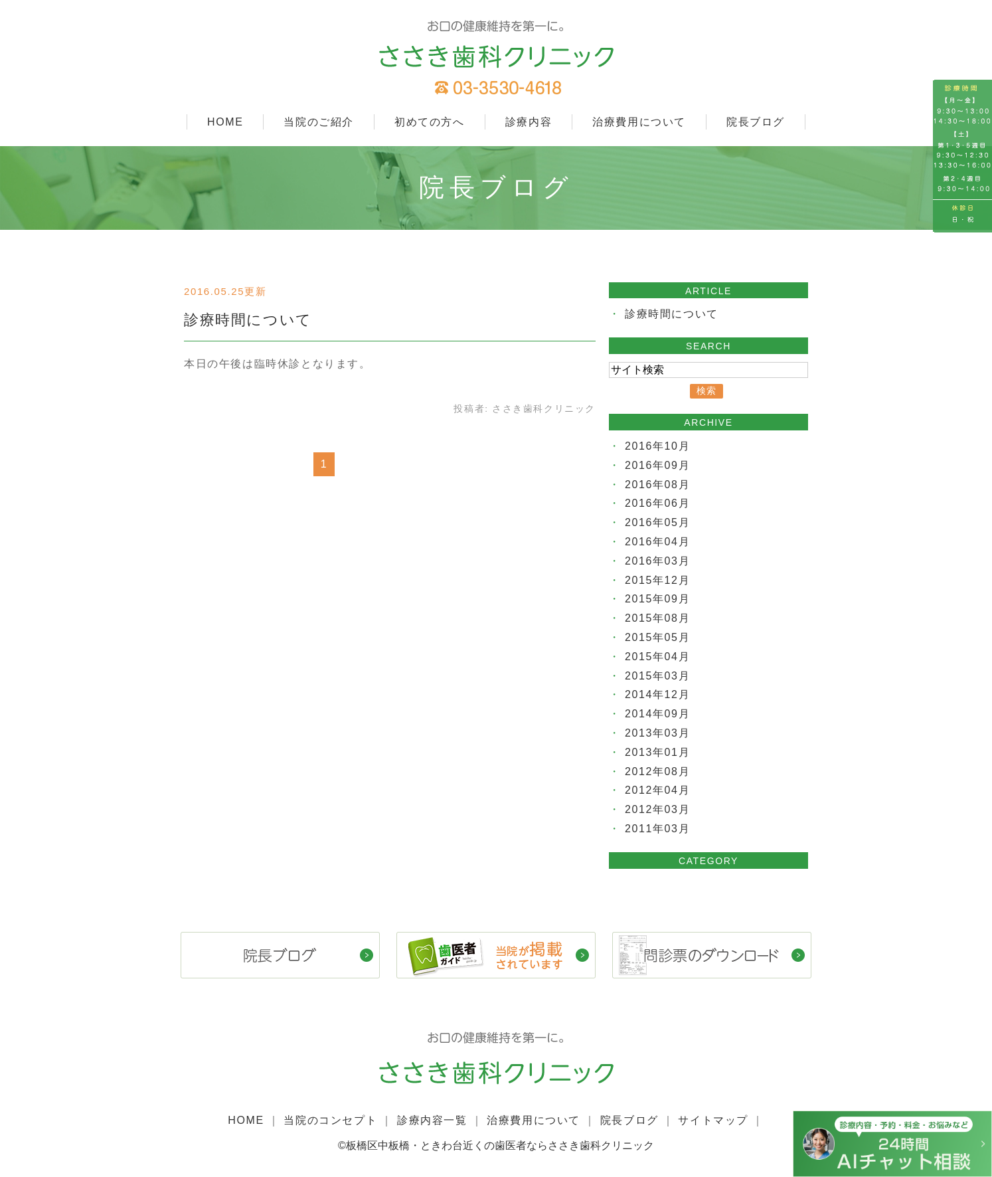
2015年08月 (657, 618)
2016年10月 (657, 446)
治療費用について (639, 122)
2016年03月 (657, 561)
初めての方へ (429, 122)
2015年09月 (657, 598)
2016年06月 (657, 503)
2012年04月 (657, 790)
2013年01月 (657, 752)
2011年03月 (657, 828)
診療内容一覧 (432, 1120)
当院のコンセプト (330, 1120)
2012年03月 (657, 809)
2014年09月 (657, 713)
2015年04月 (657, 656)
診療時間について (248, 320)
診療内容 (528, 122)
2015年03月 (657, 675)
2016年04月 (657, 541)
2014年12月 (657, 694)
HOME (225, 122)
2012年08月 (657, 771)
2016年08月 (657, 484)
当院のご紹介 (319, 122)
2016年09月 (657, 465)
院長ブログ (755, 122)
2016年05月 (657, 522)
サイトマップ (713, 1120)
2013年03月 (657, 733)
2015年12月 (657, 580)
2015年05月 (657, 637)
